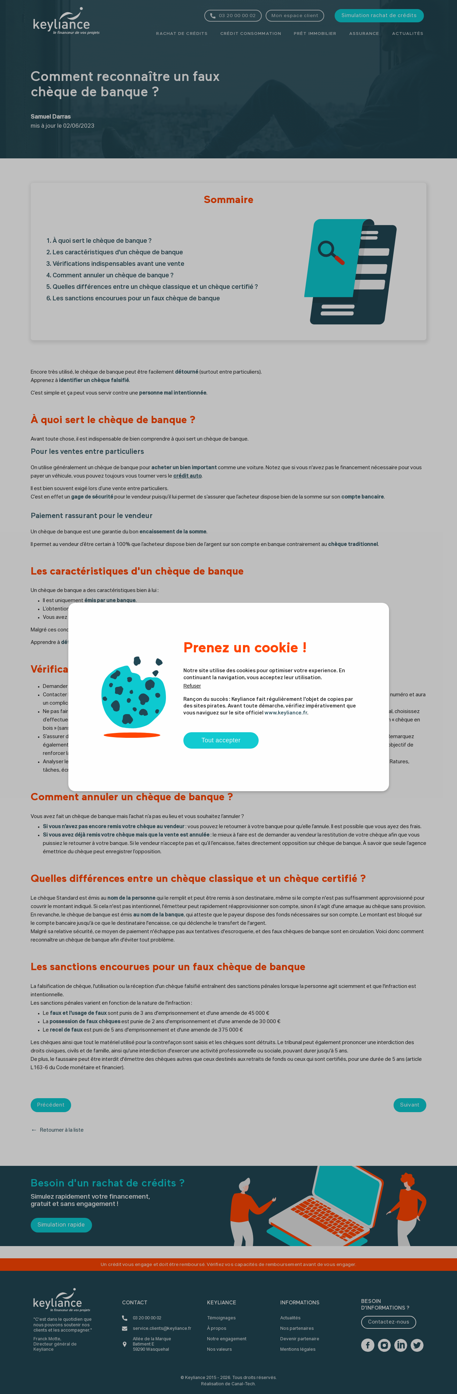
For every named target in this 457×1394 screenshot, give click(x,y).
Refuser (192, 686)
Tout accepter (221, 740)
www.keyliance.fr (286, 713)
